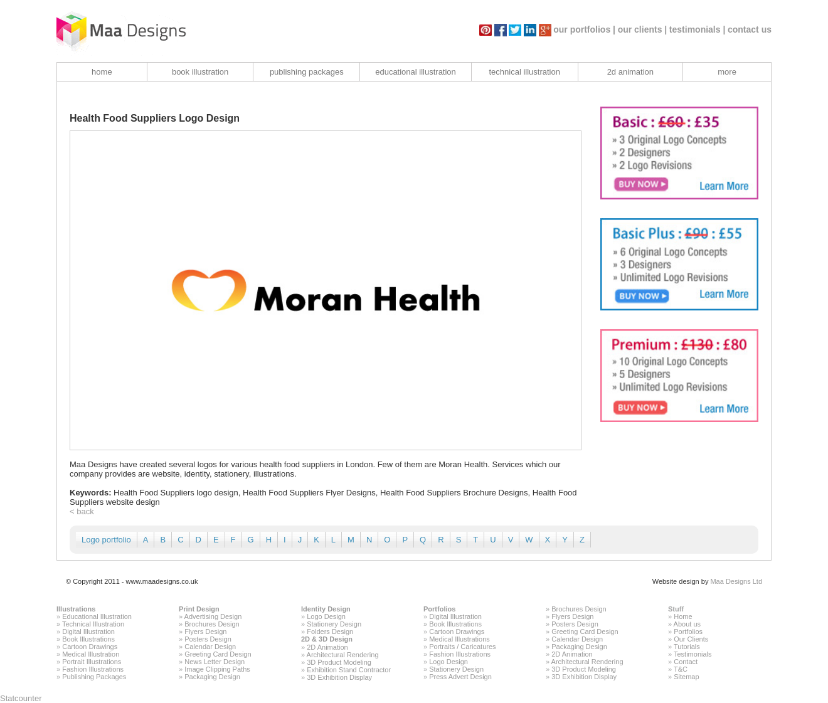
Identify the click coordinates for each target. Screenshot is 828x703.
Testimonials (693, 654)
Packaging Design (212, 676)
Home (683, 616)
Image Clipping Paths (217, 669)
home (102, 72)
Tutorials (687, 646)
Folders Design (330, 631)
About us (687, 624)
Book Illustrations (88, 639)
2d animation (630, 72)
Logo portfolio (106, 539)
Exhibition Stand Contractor (349, 670)
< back (82, 511)
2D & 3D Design (327, 639)
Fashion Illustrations (93, 669)
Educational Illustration (97, 616)
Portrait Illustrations (91, 661)
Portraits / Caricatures (462, 646)
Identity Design (326, 609)
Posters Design (207, 639)
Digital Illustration (88, 631)
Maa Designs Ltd (736, 581)
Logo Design (326, 616)
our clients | (642, 29)
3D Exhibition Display (339, 677)
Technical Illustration (93, 624)
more (727, 72)
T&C (680, 669)
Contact (686, 661)
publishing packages (307, 72)
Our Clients (691, 639)
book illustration (200, 72)
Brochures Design (211, 624)
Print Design (199, 609)
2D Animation (327, 647)
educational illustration (415, 72)
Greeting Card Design (217, 654)
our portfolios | (584, 29)
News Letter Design (214, 661)
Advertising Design (213, 616)
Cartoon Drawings (89, 646)
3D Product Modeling (339, 662)
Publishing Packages (94, 676)
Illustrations (75, 609)
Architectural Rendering (343, 654)
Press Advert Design (460, 676)
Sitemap (686, 676)
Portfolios (439, 609)
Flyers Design (205, 631)
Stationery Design (334, 624)
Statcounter (21, 698)
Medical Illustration (90, 654)
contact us (750, 29)
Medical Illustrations (459, 639)
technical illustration (524, 72)
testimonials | (697, 29)
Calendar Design (210, 646)
